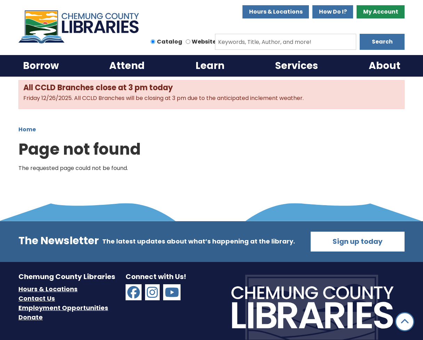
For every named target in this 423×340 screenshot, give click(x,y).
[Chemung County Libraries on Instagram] (152, 292)
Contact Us (36, 298)
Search (382, 42)
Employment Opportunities (63, 307)
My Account (380, 12)
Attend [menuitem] (127, 65)
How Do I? (333, 12)
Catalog (169, 42)
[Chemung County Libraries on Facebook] (134, 292)
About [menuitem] (384, 65)
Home (27, 129)
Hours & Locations (276, 12)
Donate (30, 317)
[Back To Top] (404, 321)
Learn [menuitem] (209, 65)
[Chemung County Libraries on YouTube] (172, 292)
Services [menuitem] (296, 65)
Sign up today (358, 241)
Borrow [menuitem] (41, 65)
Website (204, 42)
